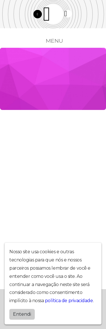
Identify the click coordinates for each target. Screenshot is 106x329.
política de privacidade (69, 300)
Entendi (22, 314)
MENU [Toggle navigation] (53, 40)
